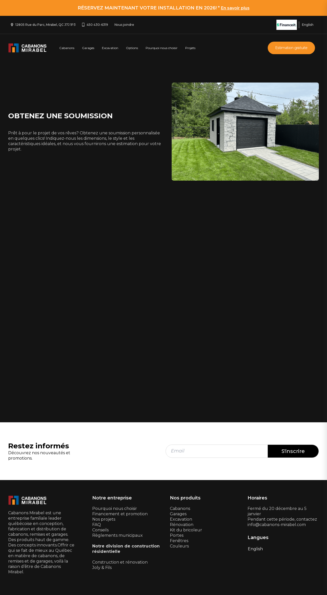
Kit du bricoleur (186, 530)
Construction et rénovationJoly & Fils (120, 565)
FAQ (96, 524)
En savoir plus (235, 8)
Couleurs (179, 546)
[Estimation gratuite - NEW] (162, 313)
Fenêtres (179, 540)
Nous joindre (124, 25)
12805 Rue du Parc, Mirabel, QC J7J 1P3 (45, 25)
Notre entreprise (112, 498)
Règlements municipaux (117, 535)
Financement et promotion (120, 513)
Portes (176, 535)
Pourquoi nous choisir (162, 48)
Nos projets (103, 519)
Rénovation (181, 524)
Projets (190, 48)
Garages (88, 48)
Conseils (100, 530)
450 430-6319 (97, 25)
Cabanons (66, 48)
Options (132, 48)
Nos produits (185, 498)
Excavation (110, 48)
